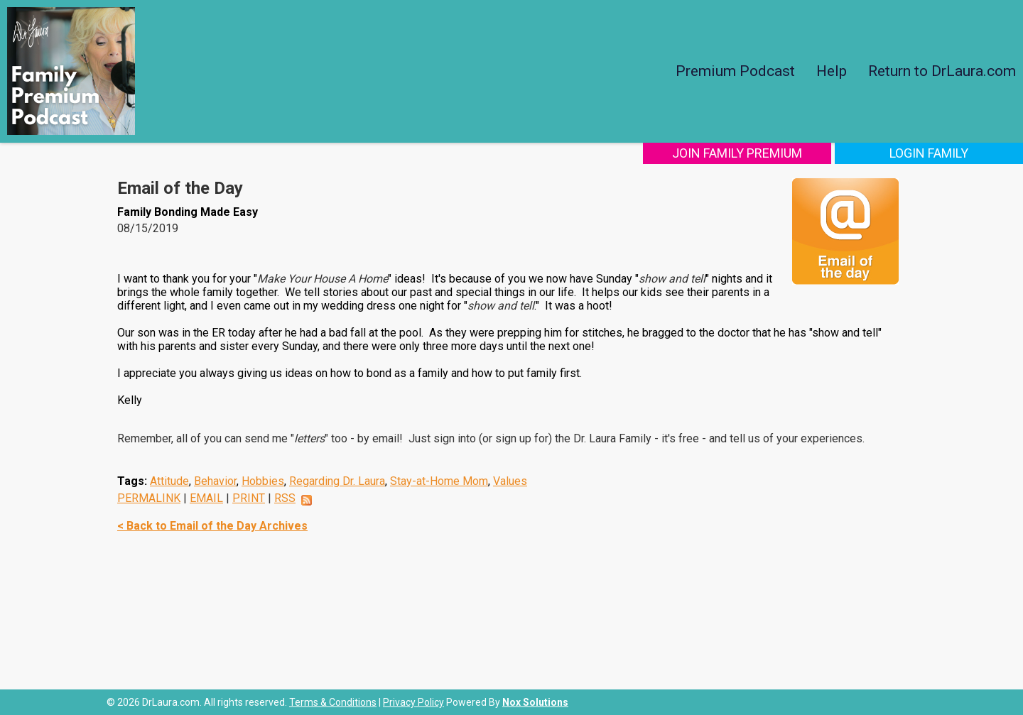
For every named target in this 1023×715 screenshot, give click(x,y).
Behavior (215, 481)
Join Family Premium (737, 153)
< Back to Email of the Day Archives (212, 526)
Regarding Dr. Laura (337, 481)
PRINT (248, 498)
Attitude (169, 481)
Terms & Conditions (333, 702)
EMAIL (206, 498)
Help (831, 71)
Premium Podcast (735, 71)
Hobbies (263, 481)
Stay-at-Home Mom (439, 481)
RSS (285, 498)
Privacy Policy (413, 702)
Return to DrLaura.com (942, 71)
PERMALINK (148, 498)
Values (510, 481)
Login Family (928, 153)
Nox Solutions (535, 702)
